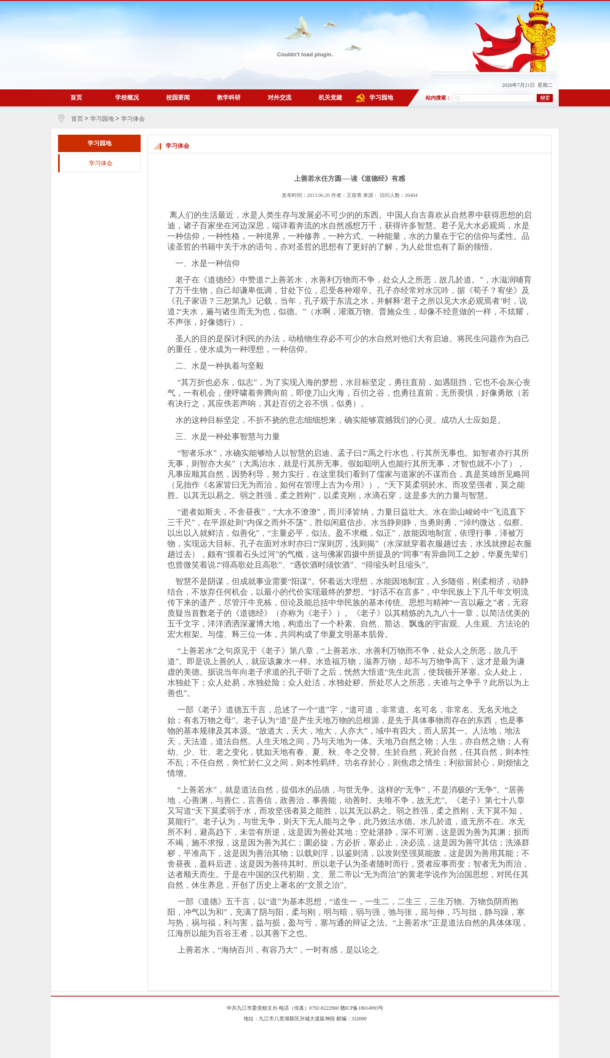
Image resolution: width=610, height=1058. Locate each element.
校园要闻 (178, 97)
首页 (76, 97)
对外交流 (279, 97)
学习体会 (133, 119)
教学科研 (229, 97)
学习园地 (381, 97)
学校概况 (127, 97)
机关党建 (330, 97)
